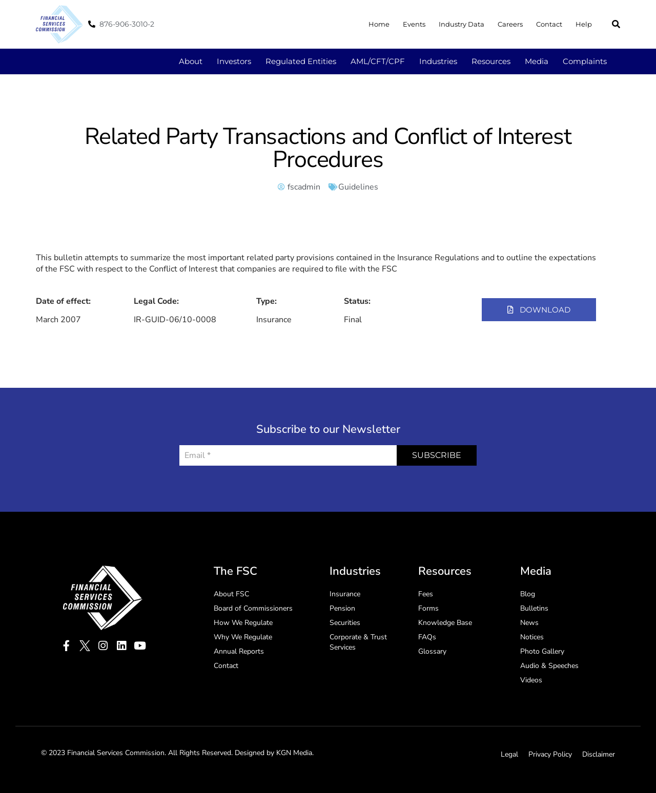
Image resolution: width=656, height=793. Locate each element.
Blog (527, 594)
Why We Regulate (243, 637)
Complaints (585, 61)
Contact (549, 24)
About (190, 61)
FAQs (427, 637)
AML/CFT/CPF (378, 61)
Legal (509, 754)
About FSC (231, 594)
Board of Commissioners (253, 608)
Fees (425, 594)
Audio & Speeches (549, 666)
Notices (532, 637)
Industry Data (461, 24)
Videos (531, 680)
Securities (345, 623)
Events (414, 24)
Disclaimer (598, 754)
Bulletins (534, 608)
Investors (234, 61)
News (529, 623)
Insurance (345, 594)
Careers (510, 24)
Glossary (432, 651)
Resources (490, 61)
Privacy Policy (550, 754)
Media (536, 61)
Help (584, 24)
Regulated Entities (300, 61)
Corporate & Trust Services (358, 642)
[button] (616, 24)
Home (378, 24)
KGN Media (294, 753)
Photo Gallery (542, 651)
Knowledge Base (445, 623)
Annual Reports (239, 651)
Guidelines (358, 187)
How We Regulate (243, 623)
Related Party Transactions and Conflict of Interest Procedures (328, 148)
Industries (438, 61)
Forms (428, 608)
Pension (342, 608)
